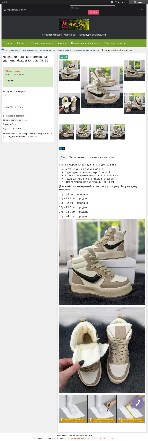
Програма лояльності (116, 43)
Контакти (62, 43)
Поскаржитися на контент (79, 438)
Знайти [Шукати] (93, 12)
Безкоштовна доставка (13, 116)
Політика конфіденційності (103, 438)
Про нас (21, 43)
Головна (8, 43)
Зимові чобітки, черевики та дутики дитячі (78, 50)
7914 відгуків (121, 2)
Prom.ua (88, 435)
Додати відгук (136, 10)
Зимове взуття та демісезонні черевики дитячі (32, 50)
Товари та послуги (41, 43)
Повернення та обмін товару (85, 43)
